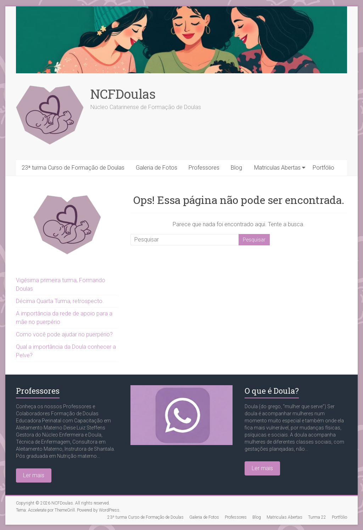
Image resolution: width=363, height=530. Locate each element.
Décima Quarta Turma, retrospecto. (60, 301)
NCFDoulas (123, 93)
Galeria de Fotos (156, 167)
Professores (204, 167)
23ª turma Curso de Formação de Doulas (73, 167)
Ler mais (33, 475)
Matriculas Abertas (277, 167)
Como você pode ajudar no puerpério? (64, 334)
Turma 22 (317, 517)
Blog (236, 167)
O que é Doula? (272, 391)
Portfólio (323, 167)
